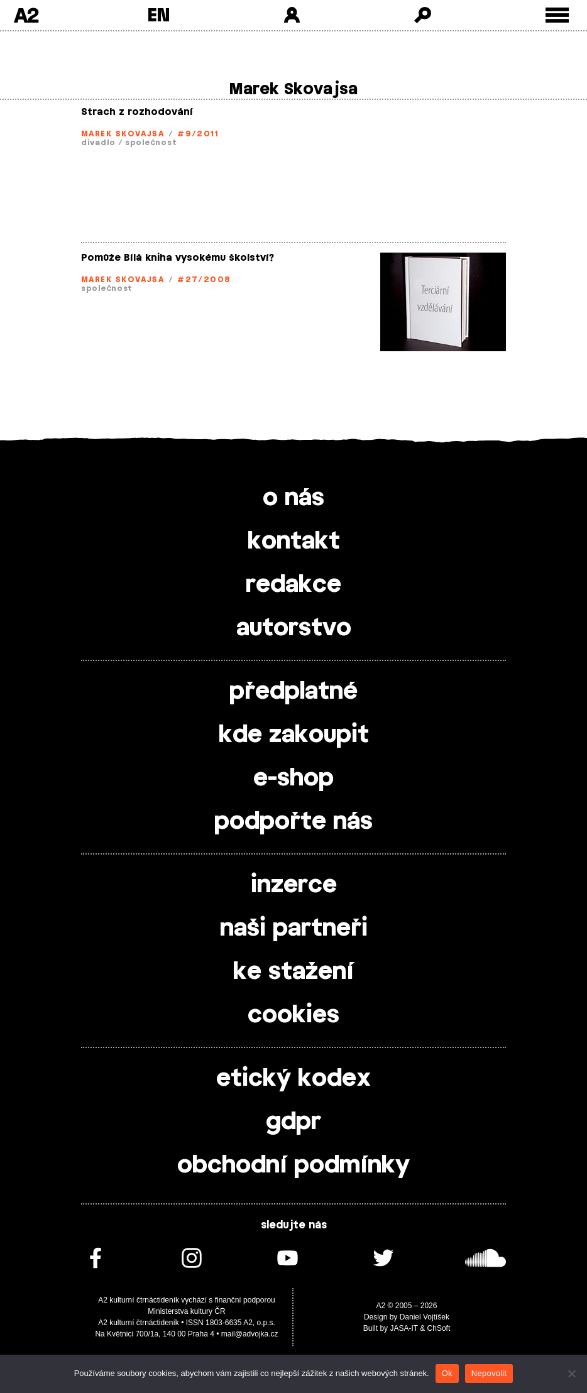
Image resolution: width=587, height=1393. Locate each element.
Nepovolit (489, 1373)
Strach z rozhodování (137, 112)
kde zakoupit (294, 735)
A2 (26, 15)
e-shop (293, 778)
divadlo (98, 142)
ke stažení (293, 972)
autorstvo (293, 628)
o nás (293, 498)
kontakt (294, 542)
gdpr (293, 1122)
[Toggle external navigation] (557, 15)
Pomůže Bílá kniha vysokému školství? (177, 258)
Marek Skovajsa (122, 133)
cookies (293, 1015)
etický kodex (293, 1079)
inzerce (294, 885)
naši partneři (294, 929)
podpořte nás (293, 822)
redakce (293, 585)
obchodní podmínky (293, 1165)
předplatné (293, 692)
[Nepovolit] (571, 1373)
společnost (151, 142)
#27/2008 (204, 279)
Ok (447, 1373)
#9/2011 (198, 133)
